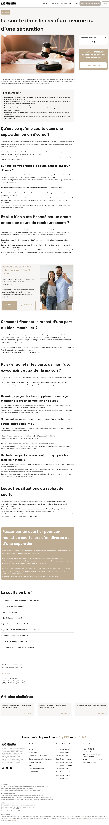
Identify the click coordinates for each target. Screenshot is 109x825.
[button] (77, 3)
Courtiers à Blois (62, 758)
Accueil (31, 752)
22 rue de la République (92, 757)
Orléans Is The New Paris (38, 758)
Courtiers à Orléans (63, 752)
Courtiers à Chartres (63, 761)
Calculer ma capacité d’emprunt (41, 761)
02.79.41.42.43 (88, 751)
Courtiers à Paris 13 (63, 774)
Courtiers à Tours (62, 755)
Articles (71, 3)
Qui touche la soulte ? (11, 612)
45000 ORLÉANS (89, 759)
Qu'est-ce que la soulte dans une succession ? (21, 630)
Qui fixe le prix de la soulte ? (13, 606)
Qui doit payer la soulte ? (12, 618)
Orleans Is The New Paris (59, 3)
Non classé (5, 12)
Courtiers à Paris (62, 771)
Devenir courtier (35, 765)
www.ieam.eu (8, 811)
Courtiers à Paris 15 (63, 778)
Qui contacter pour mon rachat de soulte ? (19, 647)
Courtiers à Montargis (64, 765)
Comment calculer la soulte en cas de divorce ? (21, 600)
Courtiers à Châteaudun (64, 768)
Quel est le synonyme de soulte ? (15, 641)
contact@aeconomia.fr (92, 754)
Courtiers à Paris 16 (63, 781)
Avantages (46, 3)
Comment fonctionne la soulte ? (15, 636)
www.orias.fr (47, 800)
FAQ (30, 768)
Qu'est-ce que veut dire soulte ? (15, 624)
